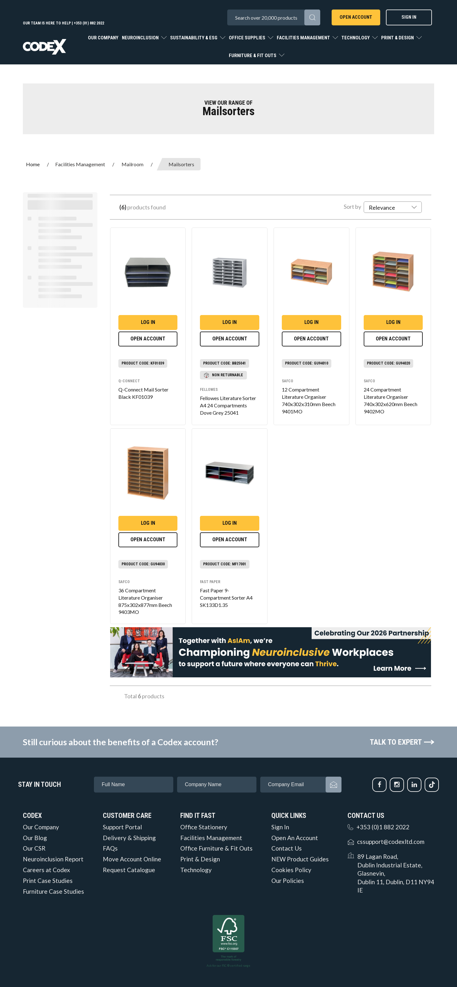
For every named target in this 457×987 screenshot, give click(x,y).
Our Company (103, 38)
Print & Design (398, 38)
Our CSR (34, 848)
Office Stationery (203, 827)
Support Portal (122, 827)
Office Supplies (247, 38)
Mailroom (132, 164)
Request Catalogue (129, 869)
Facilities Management (304, 38)
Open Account (356, 17)
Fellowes (209, 389)
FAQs (110, 848)
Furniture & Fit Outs (253, 55)
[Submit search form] (312, 17)
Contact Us (286, 848)
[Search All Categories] (273, 17)
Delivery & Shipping (129, 837)
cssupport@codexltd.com (390, 841)
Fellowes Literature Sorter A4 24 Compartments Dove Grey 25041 (228, 405)
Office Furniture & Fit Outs (216, 848)
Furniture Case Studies (53, 891)
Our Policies (287, 880)
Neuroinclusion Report (53, 859)
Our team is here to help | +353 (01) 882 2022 (63, 23)
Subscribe (333, 785)
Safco (287, 381)
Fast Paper (210, 582)
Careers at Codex (46, 869)
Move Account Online (132, 859)
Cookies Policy (291, 869)
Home (33, 164)
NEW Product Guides (300, 859)
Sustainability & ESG (194, 38)
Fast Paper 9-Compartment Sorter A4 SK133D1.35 (226, 597)
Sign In (408, 17)
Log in (148, 322)
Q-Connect (129, 381)
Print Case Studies (48, 880)
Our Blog (35, 837)
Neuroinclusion (141, 38)
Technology (356, 38)
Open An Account (294, 837)
